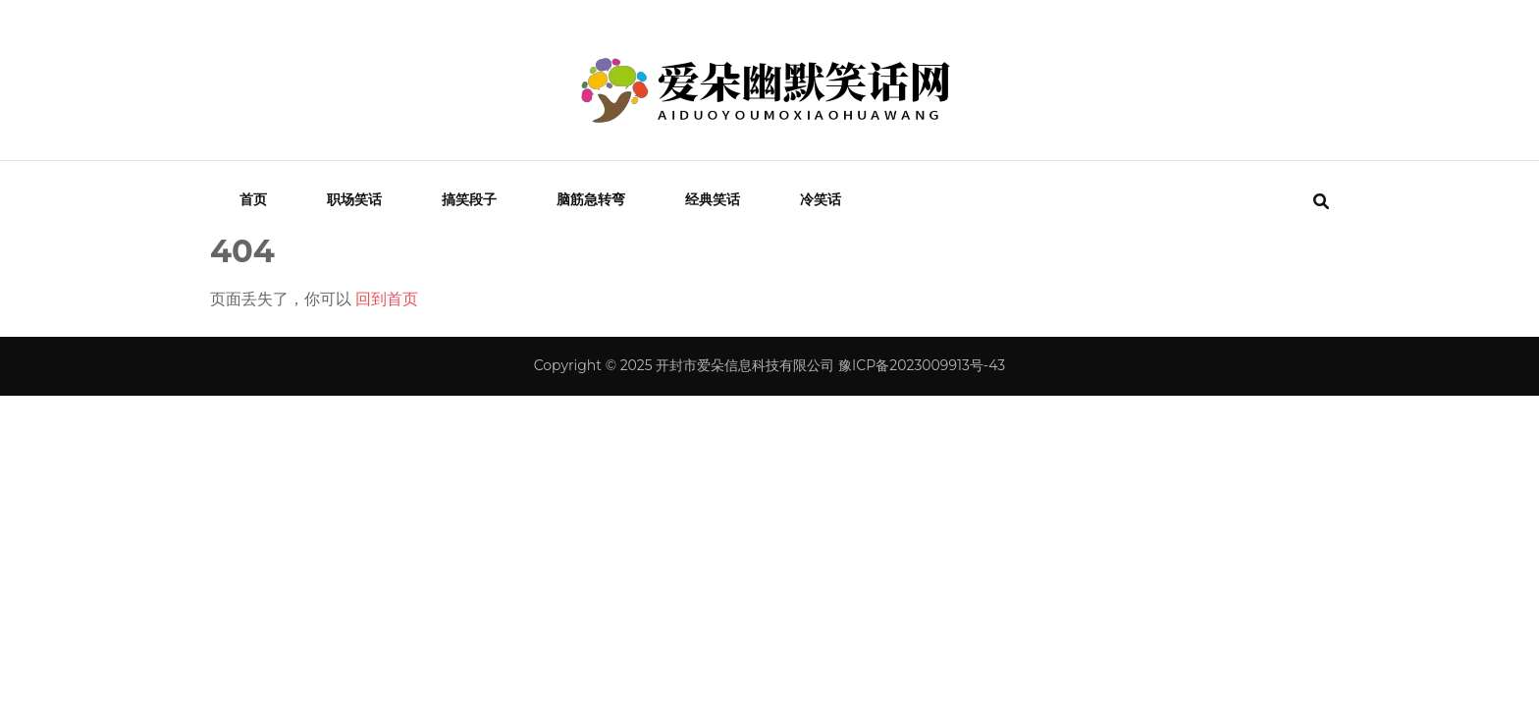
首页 (253, 199)
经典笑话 (712, 199)
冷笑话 (820, 199)
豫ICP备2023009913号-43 (921, 365)
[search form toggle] (1321, 201)
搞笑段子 (469, 199)
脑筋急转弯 (591, 199)
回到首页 (386, 299)
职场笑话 (354, 199)
